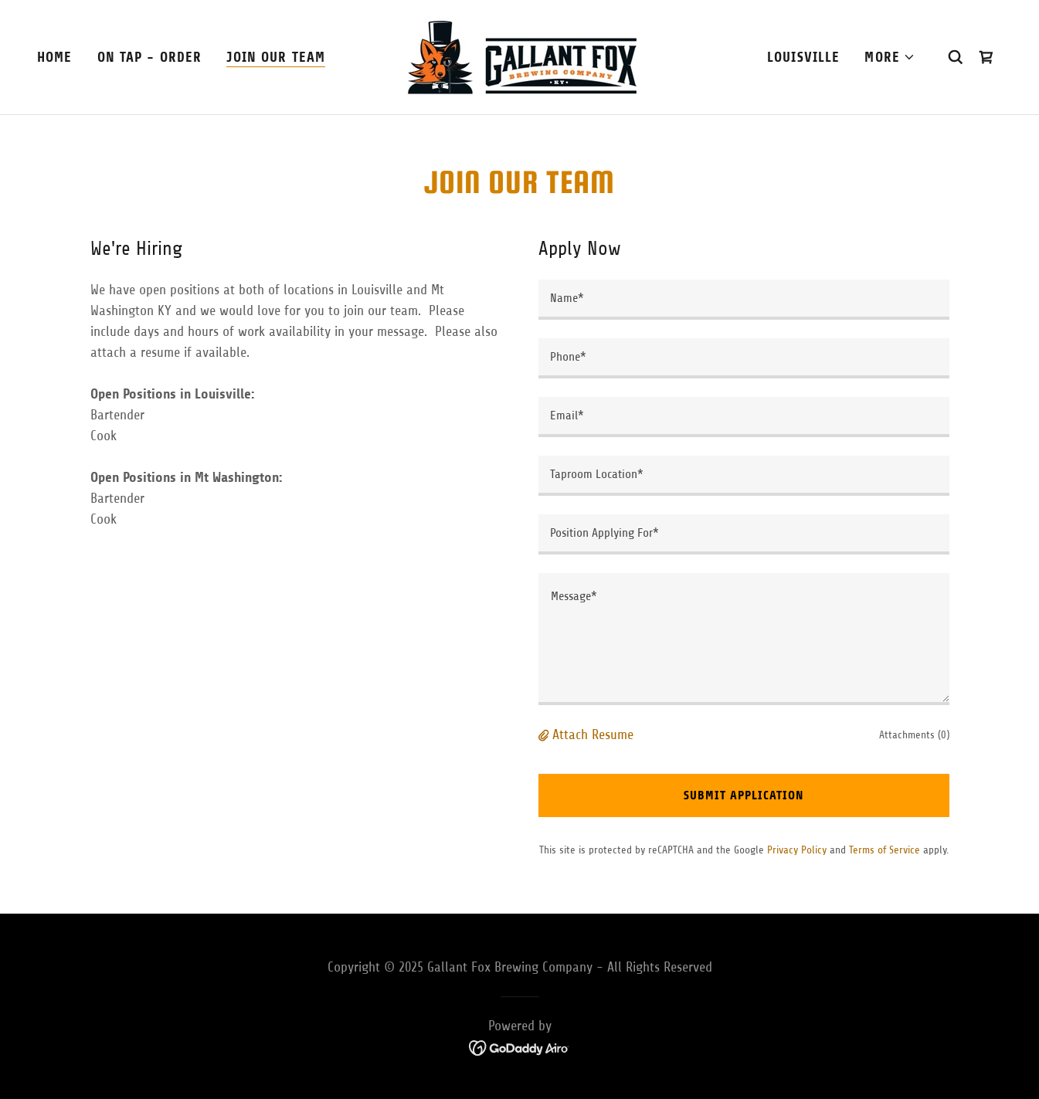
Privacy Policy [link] (797, 850)
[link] (519, 56)
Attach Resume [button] (592, 734)
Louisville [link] (803, 57)
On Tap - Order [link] (149, 57)
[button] (889, 57)
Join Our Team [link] (275, 57)
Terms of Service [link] (884, 850)
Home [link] (55, 57)
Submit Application (743, 795)
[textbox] (743, 300)
